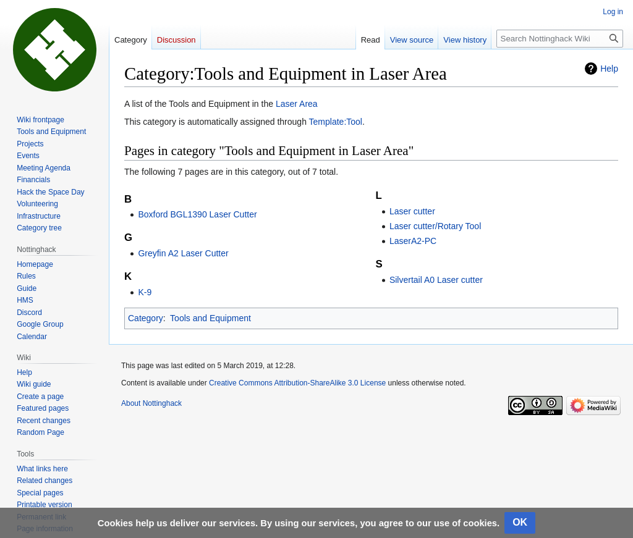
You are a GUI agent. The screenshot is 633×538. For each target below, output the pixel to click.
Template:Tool (335, 122)
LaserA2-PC (412, 241)
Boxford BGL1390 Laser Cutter (197, 214)
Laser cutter (412, 211)
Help (609, 69)
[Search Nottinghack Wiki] (559, 39)
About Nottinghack (151, 403)
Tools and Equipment (210, 318)
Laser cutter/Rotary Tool (435, 226)
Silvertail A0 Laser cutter (436, 280)
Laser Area (297, 104)
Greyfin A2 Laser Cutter (183, 253)
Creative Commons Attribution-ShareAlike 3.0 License (297, 383)
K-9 (144, 292)
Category (145, 318)
